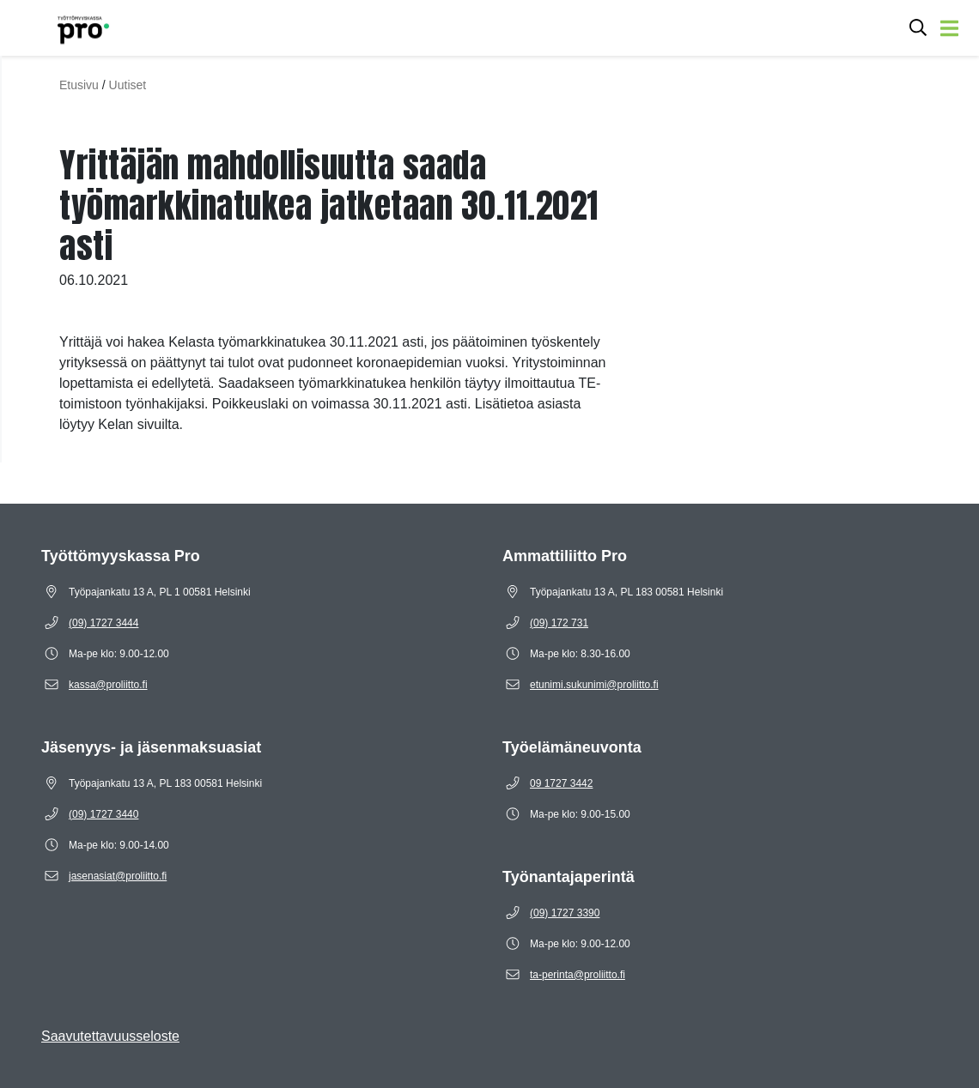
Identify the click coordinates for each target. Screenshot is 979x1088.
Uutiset (128, 85)
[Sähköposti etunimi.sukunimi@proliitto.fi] (594, 685)
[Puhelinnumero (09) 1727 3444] (103, 623)
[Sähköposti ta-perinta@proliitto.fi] (577, 975)
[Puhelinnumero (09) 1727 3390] (564, 913)
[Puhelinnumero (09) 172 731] (559, 623)
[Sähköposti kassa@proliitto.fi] (108, 685)
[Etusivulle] (61, 28)
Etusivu (79, 85)
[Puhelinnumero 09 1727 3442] (561, 783)
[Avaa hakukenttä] (918, 28)
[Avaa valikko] (949, 28)
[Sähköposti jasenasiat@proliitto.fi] (118, 876)
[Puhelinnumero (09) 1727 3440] (103, 814)
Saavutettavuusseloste (110, 1036)
